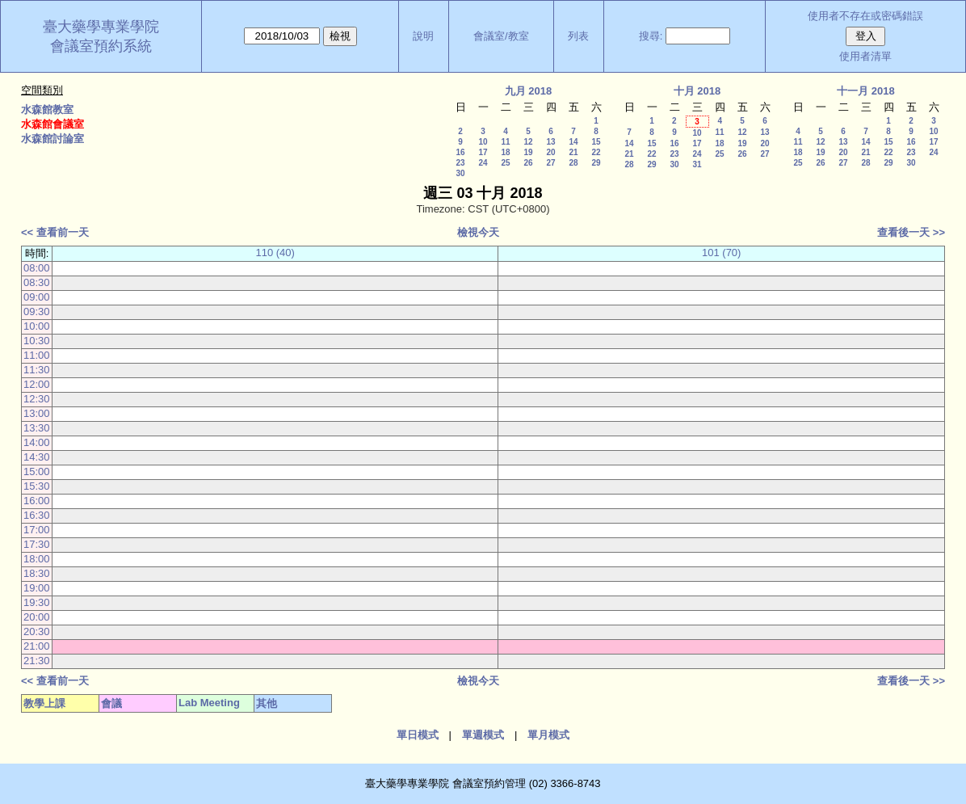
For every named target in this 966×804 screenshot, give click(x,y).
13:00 (36, 413)
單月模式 (548, 735)
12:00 (36, 384)
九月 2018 (528, 91)
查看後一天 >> (911, 232)
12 (527, 141)
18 (505, 152)
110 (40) (274, 252)
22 (595, 152)
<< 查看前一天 (55, 232)
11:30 (36, 370)
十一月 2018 (866, 91)
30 (460, 173)
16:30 (36, 515)
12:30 (36, 399)
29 (595, 162)
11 (505, 141)
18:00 (36, 559)
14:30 (36, 457)
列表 (578, 36)
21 (573, 152)
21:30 (36, 661)
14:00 (36, 442)
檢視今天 (478, 232)
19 (527, 152)
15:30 (36, 486)
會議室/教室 (501, 36)
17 (482, 152)
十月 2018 (697, 91)
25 (505, 162)
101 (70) (721, 252)
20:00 (36, 617)
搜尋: (651, 36)
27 (550, 162)
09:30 (36, 311)
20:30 (36, 631)
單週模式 (483, 735)
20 (550, 152)
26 (527, 162)
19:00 (36, 588)
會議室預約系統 (101, 46)
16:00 (36, 501)
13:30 (36, 428)
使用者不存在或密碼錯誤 (865, 16)
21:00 (36, 646)
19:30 (36, 602)
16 (460, 152)
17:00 (36, 530)
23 (460, 162)
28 (573, 162)
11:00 (36, 355)
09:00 (36, 297)
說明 (423, 36)
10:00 (36, 326)
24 (482, 162)
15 (595, 141)
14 (573, 141)
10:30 (36, 341)
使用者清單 (865, 56)
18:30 (36, 573)
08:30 (36, 282)
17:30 (36, 544)
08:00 (36, 268)
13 (550, 141)
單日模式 (418, 735)
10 (482, 141)
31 (696, 164)
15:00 (36, 471)
